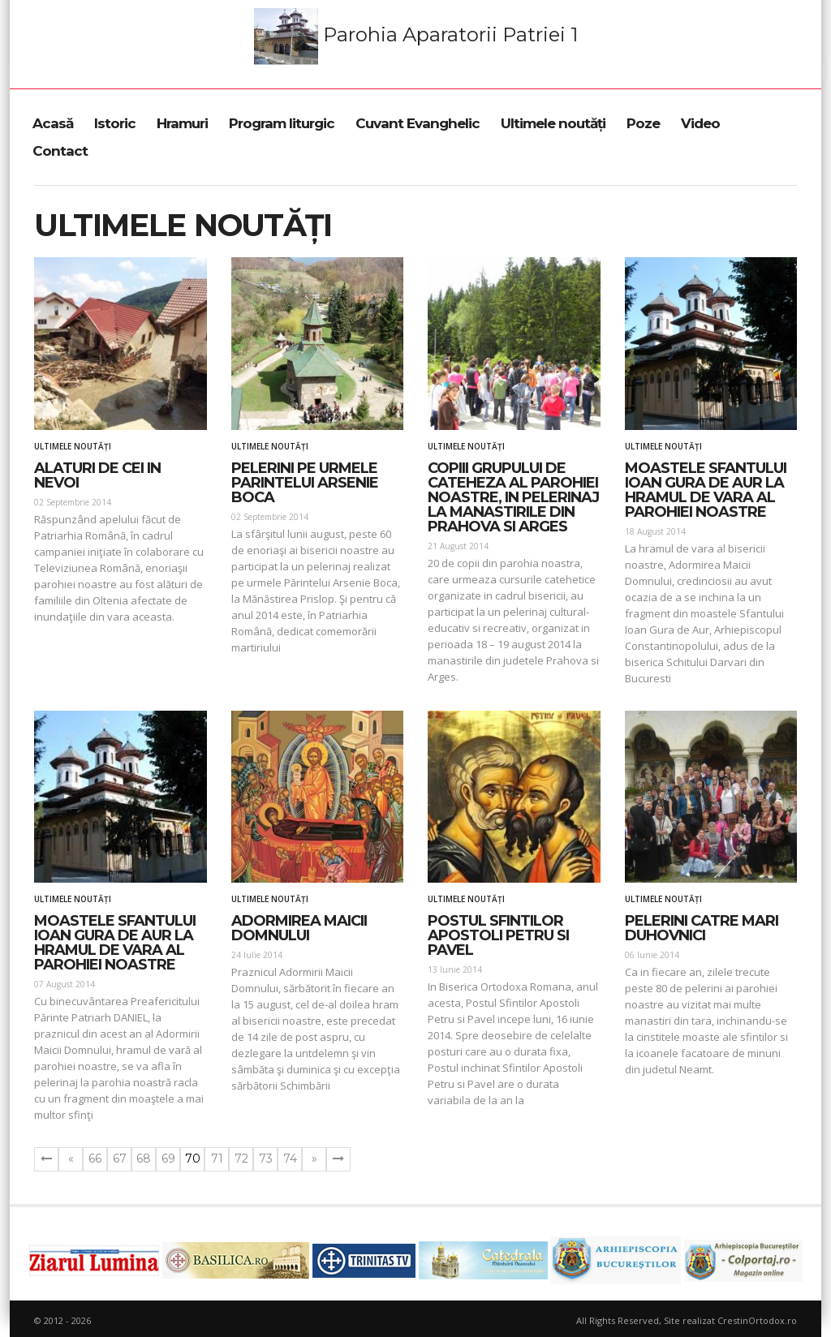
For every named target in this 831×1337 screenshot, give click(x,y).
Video (700, 123)
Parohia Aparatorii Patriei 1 (416, 36)
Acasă (52, 123)
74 (290, 1158)
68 (143, 1158)
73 (266, 1158)
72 (241, 1158)
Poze (643, 123)
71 (217, 1158)
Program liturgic (281, 123)
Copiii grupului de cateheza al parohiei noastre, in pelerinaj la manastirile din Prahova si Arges (513, 497)
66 (94, 1158)
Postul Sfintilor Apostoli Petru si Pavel (498, 935)
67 (120, 1158)
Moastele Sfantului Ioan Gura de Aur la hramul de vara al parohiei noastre (705, 490)
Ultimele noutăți (553, 123)
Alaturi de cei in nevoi (97, 475)
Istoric (115, 123)
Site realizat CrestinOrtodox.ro (730, 1320)
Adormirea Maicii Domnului (299, 928)
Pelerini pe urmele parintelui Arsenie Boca (304, 482)
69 (168, 1158)
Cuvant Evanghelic (417, 123)
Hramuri (182, 123)
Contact (60, 151)
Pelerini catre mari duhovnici (701, 928)
